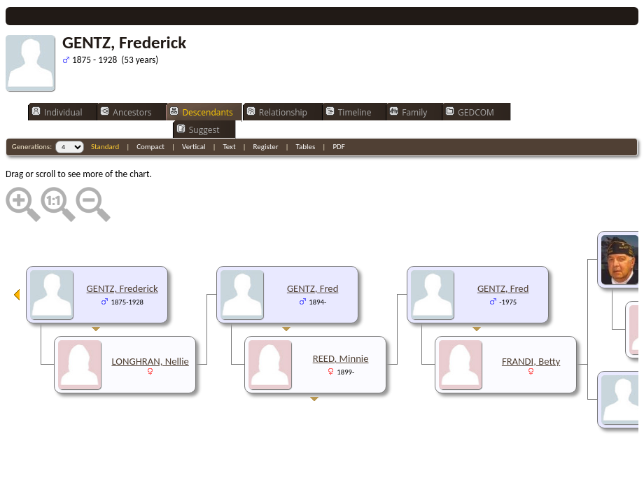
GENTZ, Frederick (122, 288)
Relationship (276, 112)
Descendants (200, 112)
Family (408, 112)
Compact (150, 146)
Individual (57, 112)
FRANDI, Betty (531, 361)
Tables (306, 146)
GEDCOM (469, 112)
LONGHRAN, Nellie (149, 361)
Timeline (349, 112)
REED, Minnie (341, 358)
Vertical (193, 146)
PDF (338, 146)
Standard (105, 146)
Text (229, 146)
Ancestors (125, 112)
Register (266, 146)
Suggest (198, 129)
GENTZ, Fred (502, 288)
